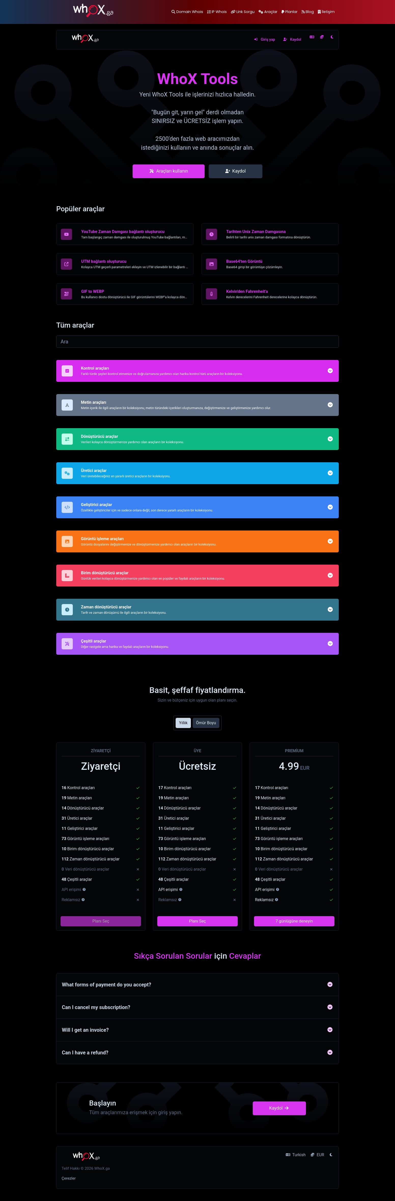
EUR (317, 1154)
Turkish (295, 1154)
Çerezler (69, 1178)
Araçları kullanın (168, 171)
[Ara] (197, 342)
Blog (308, 11)
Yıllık (183, 722)
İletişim (326, 11)
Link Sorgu (243, 11)
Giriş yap (264, 39)
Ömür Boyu (206, 722)
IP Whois (217, 11)
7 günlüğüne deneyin (294, 921)
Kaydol (292, 39)
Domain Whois (187, 11)
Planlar (289, 11)
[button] (330, 392)
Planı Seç (100, 921)
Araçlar (268, 11)
